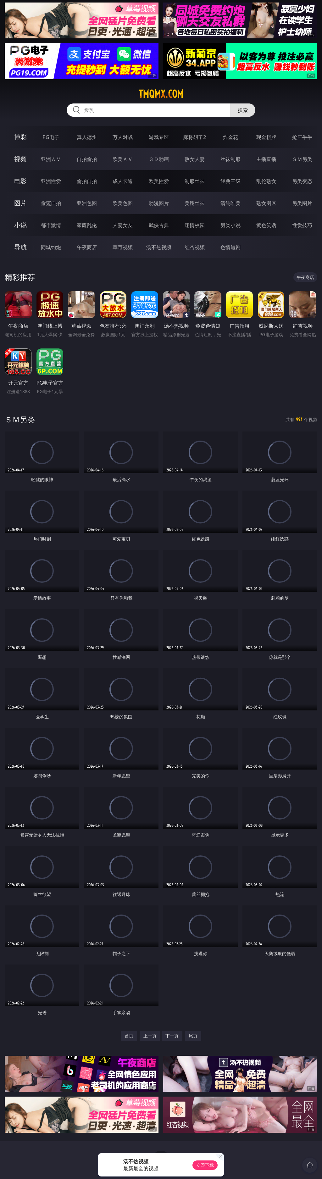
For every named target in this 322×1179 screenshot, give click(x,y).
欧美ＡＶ (123, 159)
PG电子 (50, 137)
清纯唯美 (230, 203)
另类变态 (302, 181)
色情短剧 (230, 247)
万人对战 (123, 137)
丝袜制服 (230, 159)
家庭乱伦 (87, 225)
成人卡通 (123, 181)
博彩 (20, 137)
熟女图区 (266, 203)
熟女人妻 (195, 159)
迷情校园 (195, 225)
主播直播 (266, 159)
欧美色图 (123, 203)
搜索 (243, 110)
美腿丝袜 (195, 203)
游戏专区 (159, 137)
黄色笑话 (266, 225)
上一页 (150, 1036)
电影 (20, 181)
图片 (20, 203)
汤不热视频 (158, 247)
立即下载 (205, 1165)
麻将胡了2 (194, 137)
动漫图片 (159, 203)
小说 (20, 225)
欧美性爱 (159, 181)
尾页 (193, 1036)
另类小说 (230, 225)
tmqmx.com (161, 94)
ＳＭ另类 (302, 159)
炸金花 (230, 137)
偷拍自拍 (87, 181)
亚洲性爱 (51, 181)
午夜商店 (87, 247)
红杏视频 (195, 247)
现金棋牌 (266, 137)
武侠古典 (159, 225)
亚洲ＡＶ (51, 159)
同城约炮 (51, 247)
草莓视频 (123, 247)
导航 (20, 247)
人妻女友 (123, 225)
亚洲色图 (87, 203)
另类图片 (302, 203)
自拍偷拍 (87, 159)
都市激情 (51, 225)
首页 (129, 1036)
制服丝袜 (195, 181)
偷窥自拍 (51, 203)
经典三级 (230, 181)
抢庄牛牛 (302, 137)
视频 (20, 159)
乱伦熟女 (266, 181)
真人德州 (87, 137)
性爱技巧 (302, 225)
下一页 (172, 1036)
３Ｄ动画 (159, 159)
